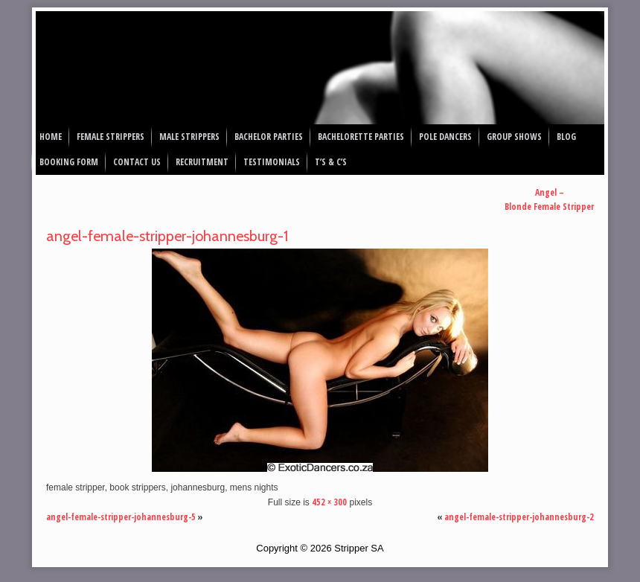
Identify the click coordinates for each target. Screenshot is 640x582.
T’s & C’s (331, 162)
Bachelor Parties (268, 136)
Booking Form (68, 162)
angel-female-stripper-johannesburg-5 (121, 517)
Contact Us (137, 162)
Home (50, 136)
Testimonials (271, 162)
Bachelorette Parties (361, 136)
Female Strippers (110, 136)
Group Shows (514, 136)
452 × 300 (329, 502)
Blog (566, 136)
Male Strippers (189, 136)
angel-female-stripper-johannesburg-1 (167, 236)
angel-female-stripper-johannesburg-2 (519, 517)
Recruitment (202, 162)
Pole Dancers (445, 136)
